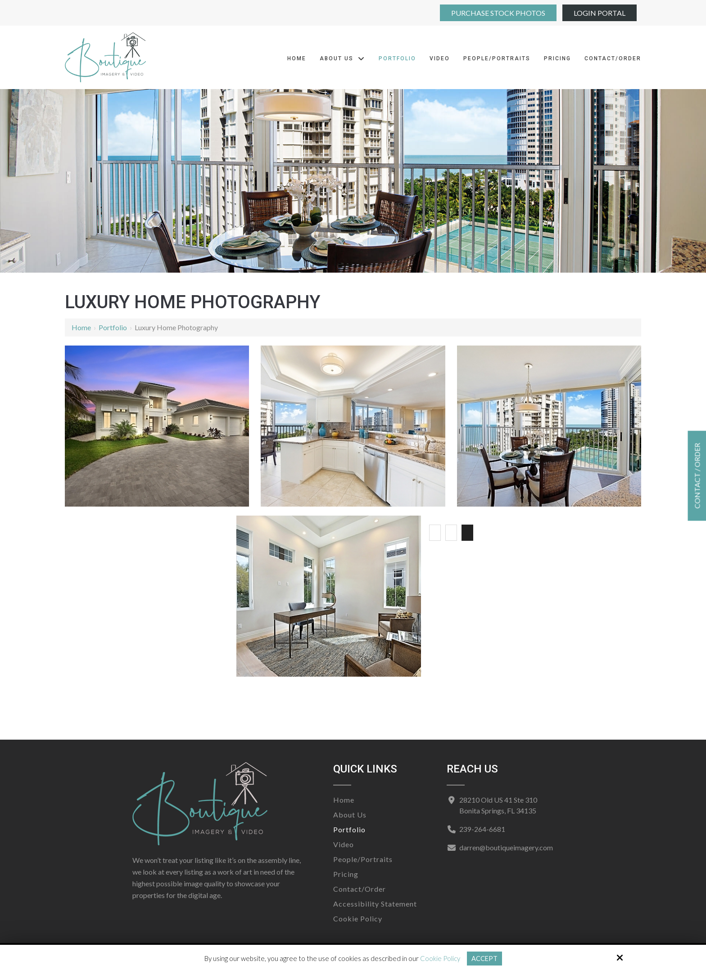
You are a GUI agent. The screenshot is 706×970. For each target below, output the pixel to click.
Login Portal (599, 13)
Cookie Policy (440, 958)
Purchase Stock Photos (498, 13)
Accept (484, 958)
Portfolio (113, 327)
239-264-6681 (482, 829)
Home (81, 327)
